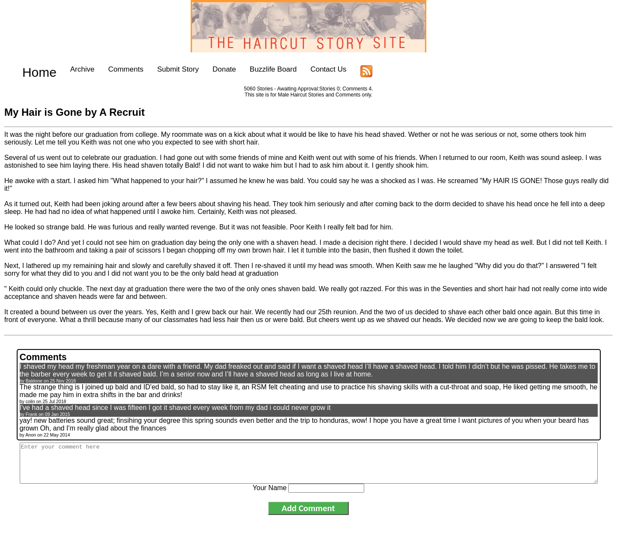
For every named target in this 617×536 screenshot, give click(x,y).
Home (32, 69)
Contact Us (314, 69)
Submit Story (163, 69)
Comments (111, 69)
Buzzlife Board (258, 69)
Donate (210, 69)
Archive (67, 69)
